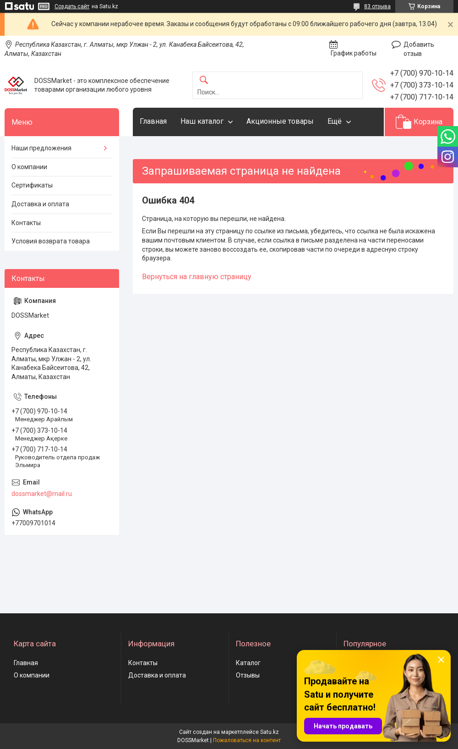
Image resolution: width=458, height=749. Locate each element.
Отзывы (248, 675)
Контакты (26, 222)
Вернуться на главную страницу (196, 276)
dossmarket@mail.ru (41, 493)
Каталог (248, 662)
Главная (153, 121)
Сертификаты (32, 185)
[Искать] (203, 80)
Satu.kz (269, 732)
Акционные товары (280, 121)
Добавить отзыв (418, 49)
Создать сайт (72, 6)
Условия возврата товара (50, 241)
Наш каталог (202, 121)
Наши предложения (41, 148)
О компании (29, 167)
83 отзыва (377, 6)
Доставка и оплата (40, 204)
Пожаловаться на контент (247, 740)
